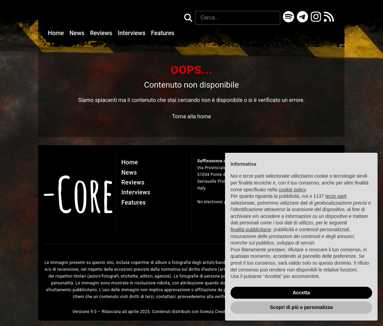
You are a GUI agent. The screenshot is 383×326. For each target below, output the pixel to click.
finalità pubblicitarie (250, 229)
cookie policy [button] (292, 189)
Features (163, 33)
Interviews (132, 33)
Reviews (102, 33)
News (77, 33)
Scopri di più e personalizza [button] (301, 307)
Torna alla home (191, 116)
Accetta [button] (301, 292)
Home (56, 33)
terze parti (336, 196)
